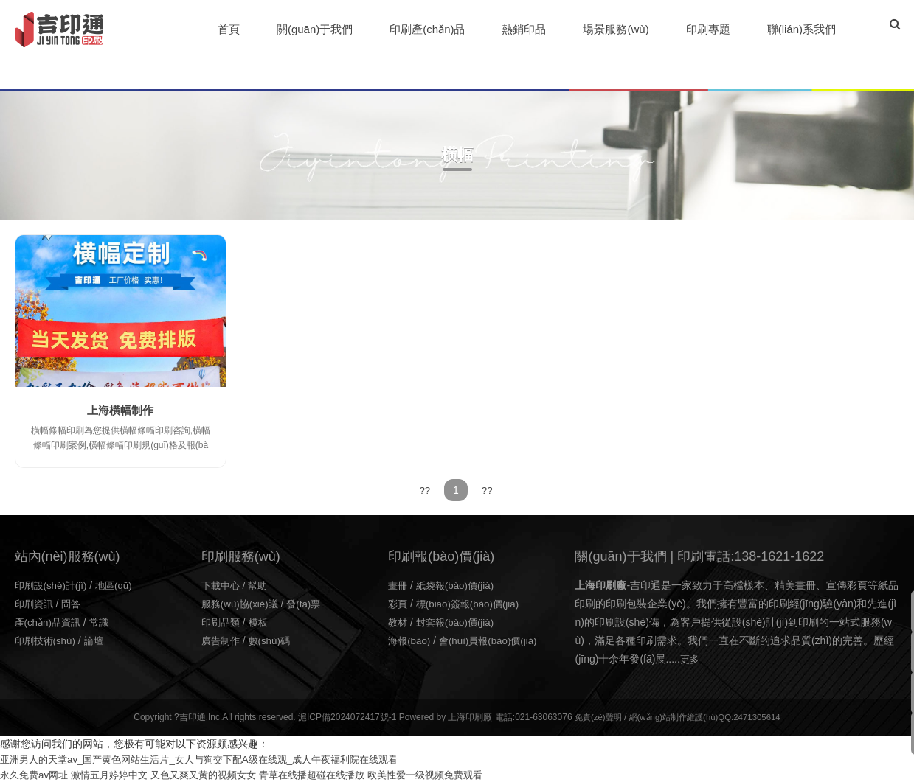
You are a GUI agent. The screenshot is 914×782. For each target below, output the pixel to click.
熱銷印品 (524, 29)
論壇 (98, 640)
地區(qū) (119, 584)
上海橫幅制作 (120, 410)
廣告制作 (222, 640)
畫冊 (398, 584)
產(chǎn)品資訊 (50, 621)
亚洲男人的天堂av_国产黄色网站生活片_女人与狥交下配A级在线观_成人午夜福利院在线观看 (213, 758)
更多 (690, 658)
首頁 (229, 29)
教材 (398, 621)
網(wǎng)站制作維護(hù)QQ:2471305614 (706, 716)
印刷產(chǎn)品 (427, 29)
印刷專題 (709, 29)
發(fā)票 (309, 603)
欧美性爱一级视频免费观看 (456, 774)
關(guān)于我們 (315, 29)
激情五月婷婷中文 (117, 774)
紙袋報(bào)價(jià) (459, 584)
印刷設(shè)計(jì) (53, 584)
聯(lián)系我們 (802, 29)
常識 (104, 621)
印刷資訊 (35, 603)
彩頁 (398, 603)
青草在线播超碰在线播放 (334, 774)
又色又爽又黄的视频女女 (218, 774)
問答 (74, 603)
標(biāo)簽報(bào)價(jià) (472, 603)
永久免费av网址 (36, 774)
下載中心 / (226, 584)
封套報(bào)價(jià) (459, 621)
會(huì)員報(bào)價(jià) (494, 640)
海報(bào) (410, 640)
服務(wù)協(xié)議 (242, 603)
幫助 (262, 584)
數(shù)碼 (274, 640)
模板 (262, 621)
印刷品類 (222, 621)
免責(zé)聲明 (592, 716)
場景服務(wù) (616, 29)
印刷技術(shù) (47, 640)
